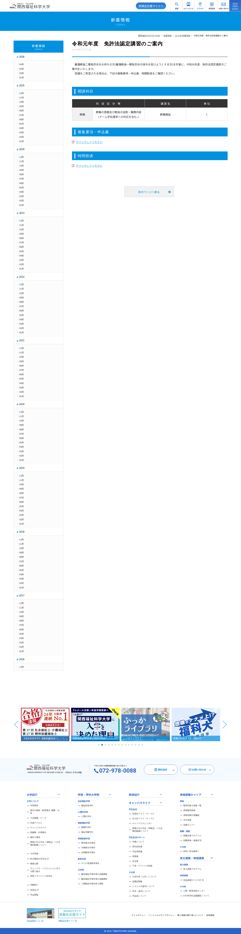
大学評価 (34, 853)
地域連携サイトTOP (193, 880)
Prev (16, 724)
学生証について (139, 895)
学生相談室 (137, 851)
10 (129, 745)
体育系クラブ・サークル (143, 813)
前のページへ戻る (149, 192)
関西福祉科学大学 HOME (149, 35)
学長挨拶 (34, 805)
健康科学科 (86, 827)
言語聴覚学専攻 (88, 852)
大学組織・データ (38, 818)
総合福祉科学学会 (39, 858)
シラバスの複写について (143, 886)
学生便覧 (34, 894)
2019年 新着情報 (182, 35)
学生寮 (135, 861)
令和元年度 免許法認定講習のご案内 (210, 35)
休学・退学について (141, 891)
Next (224, 724)
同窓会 (34, 889)
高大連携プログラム (192, 869)
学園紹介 (34, 884)
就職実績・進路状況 (192, 840)
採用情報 (210, 915)
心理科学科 (86, 816)
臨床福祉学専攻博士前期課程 (94, 874)
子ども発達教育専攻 (90, 863)
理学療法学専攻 (88, 843)
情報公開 (34, 863)
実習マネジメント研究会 (41, 876)
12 (135, 745)
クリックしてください (89, 142)
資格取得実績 (189, 810)
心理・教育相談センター (194, 890)
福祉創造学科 (87, 805)
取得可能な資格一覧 (192, 805)
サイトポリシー (139, 915)
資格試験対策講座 (191, 815)
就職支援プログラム (192, 835)
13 (139, 745)
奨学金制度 (137, 846)
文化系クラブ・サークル (143, 818)
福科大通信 (35, 837)
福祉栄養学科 (87, 832)
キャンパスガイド (38, 827)
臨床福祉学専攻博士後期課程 (94, 879)
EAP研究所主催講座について (196, 895)
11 (132, 745)
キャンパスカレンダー (142, 823)
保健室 (135, 856)
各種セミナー (189, 824)
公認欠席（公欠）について (144, 876)
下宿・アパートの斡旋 (142, 865)
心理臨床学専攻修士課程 (92, 883)
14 (142, 745)
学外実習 (187, 820)
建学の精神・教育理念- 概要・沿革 (44, 811)
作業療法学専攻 (88, 847)
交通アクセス (36, 822)
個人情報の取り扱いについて (190, 915)
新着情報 (168, 35)
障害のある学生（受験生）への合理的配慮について (45, 843)
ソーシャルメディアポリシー (161, 915)
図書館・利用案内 (38, 832)
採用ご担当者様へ (191, 851)
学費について (138, 841)
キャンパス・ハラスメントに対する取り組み (45, 870)
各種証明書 (137, 881)
